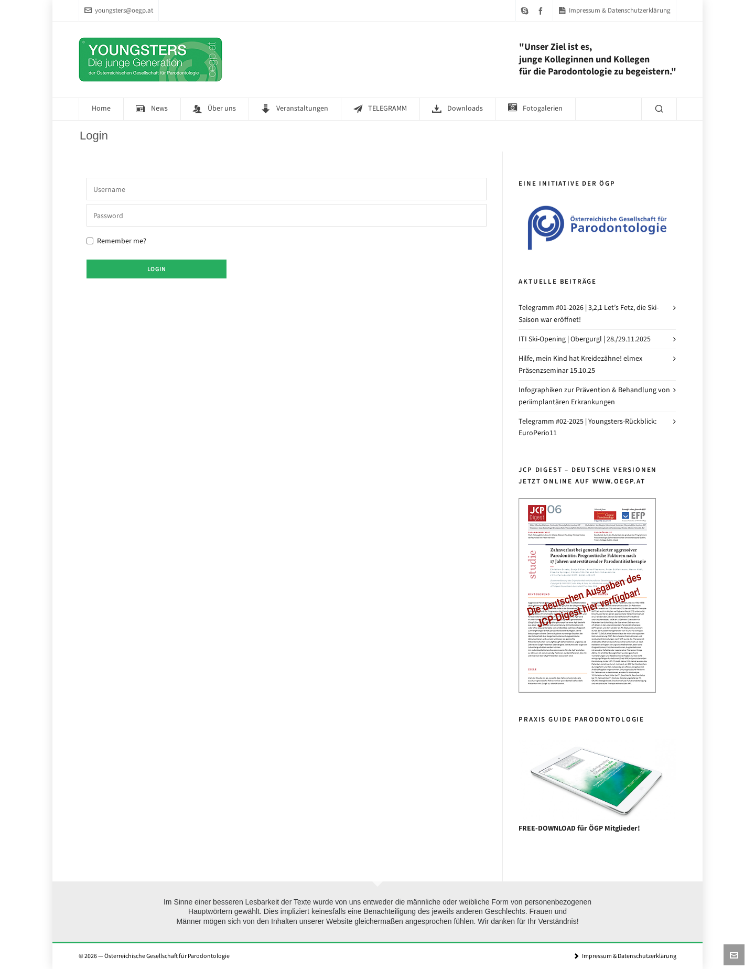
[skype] (526, 11)
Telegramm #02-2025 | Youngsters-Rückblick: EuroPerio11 (587, 427)
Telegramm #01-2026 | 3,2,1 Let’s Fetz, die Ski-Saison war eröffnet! (589, 313)
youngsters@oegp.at (118, 10)
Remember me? (116, 241)
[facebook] (542, 11)
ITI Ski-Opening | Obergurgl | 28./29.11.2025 (585, 339)
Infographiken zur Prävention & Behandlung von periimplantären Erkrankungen (594, 395)
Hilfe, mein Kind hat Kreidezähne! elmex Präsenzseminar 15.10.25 (580, 364)
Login (156, 269)
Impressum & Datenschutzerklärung (614, 10)
